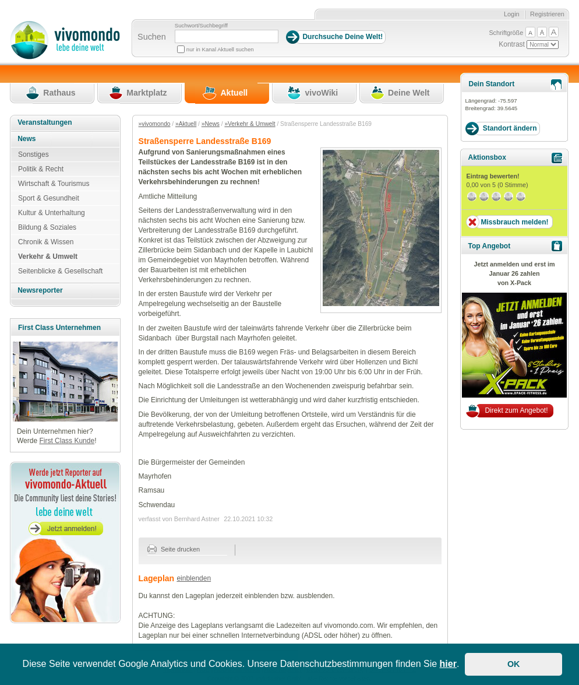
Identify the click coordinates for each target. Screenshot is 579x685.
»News (211, 124)
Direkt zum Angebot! (516, 410)
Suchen (151, 36)
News (26, 139)
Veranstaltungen (44, 122)
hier (448, 664)
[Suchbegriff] (226, 36)
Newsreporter (39, 290)
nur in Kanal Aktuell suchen (220, 49)
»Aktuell (185, 124)
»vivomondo (155, 124)
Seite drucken (173, 549)
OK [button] (513, 664)
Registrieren (547, 13)
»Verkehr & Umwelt (249, 124)
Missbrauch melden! (514, 222)
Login (512, 13)
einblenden (193, 578)
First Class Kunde (66, 441)
